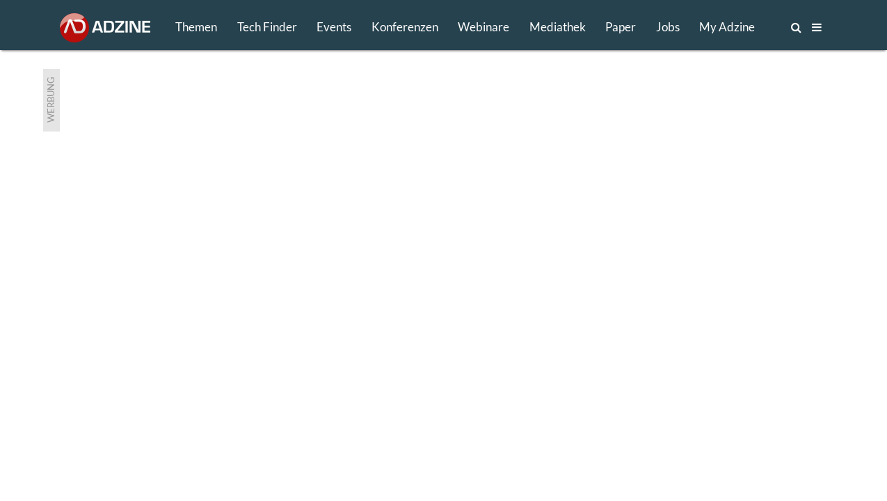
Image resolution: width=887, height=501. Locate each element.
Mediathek (557, 26)
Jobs (668, 26)
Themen (196, 26)
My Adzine (727, 26)
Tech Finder (267, 26)
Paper (620, 26)
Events (334, 26)
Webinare (483, 26)
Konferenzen (404, 26)
